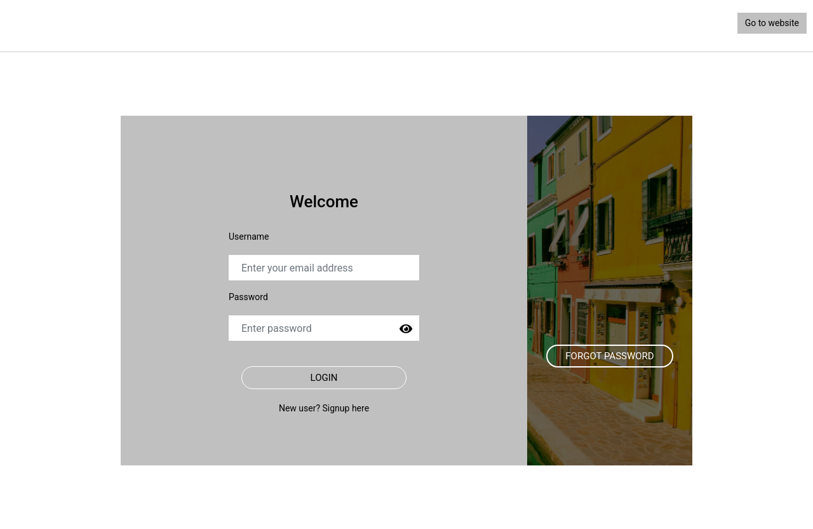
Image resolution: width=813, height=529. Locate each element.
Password (248, 297)
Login (324, 377)
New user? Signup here (324, 408)
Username (249, 236)
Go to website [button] (772, 23)
